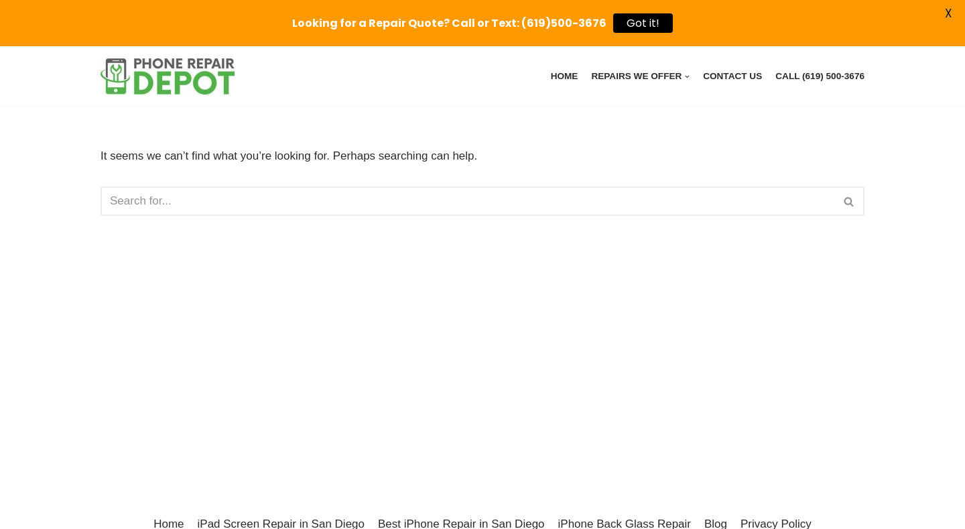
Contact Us (732, 76)
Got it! (643, 23)
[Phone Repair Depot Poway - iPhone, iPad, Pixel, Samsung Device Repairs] (168, 76)
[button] (849, 201)
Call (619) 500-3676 (819, 76)
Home (564, 76)
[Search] (467, 201)
